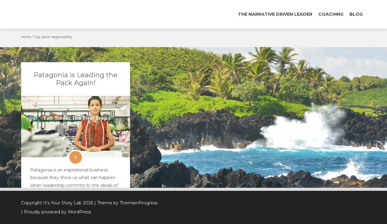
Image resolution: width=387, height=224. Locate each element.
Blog (356, 14)
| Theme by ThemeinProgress (126, 203)
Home (26, 37)
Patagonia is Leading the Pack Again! (76, 79)
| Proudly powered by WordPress (56, 212)
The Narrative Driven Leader (275, 14)
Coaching (330, 14)
